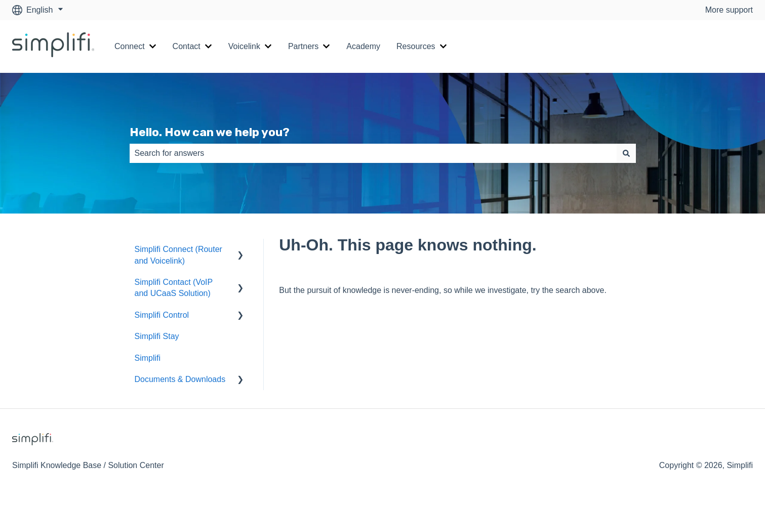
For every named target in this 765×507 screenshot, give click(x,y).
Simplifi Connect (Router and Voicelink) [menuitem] (178, 255)
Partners (303, 46)
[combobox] (373, 153)
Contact (186, 46)
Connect (129, 46)
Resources (415, 46)
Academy (363, 46)
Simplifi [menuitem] (148, 358)
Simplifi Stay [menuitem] (157, 336)
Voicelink (244, 46)
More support (729, 10)
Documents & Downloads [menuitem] (180, 379)
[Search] (626, 153)
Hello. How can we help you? (210, 132)
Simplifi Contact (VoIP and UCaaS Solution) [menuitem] (174, 288)
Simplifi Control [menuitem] (162, 315)
